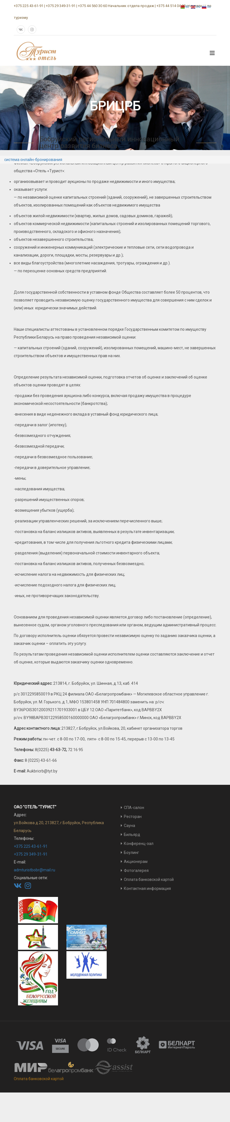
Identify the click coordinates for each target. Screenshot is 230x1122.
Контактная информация (147, 888)
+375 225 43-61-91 (31, 846)
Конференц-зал (138, 843)
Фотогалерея (136, 870)
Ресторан (133, 816)
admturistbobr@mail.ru (34, 870)
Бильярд (132, 834)
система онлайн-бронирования (33, 159)
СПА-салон (134, 807)
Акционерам (136, 861)
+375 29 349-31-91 (31, 854)
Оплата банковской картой (149, 879)
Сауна (129, 825)
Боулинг (131, 852)
